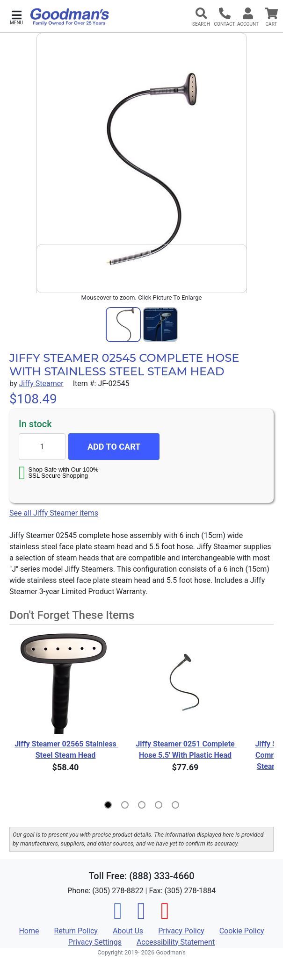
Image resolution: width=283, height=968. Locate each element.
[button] (16, 17)
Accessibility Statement (176, 942)
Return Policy (75, 930)
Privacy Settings (95, 942)
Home (29, 930)
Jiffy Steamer (41, 383)
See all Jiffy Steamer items (53, 513)
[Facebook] (118, 916)
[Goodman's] (69, 17)
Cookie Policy (241, 930)
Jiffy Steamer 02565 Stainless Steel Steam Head (66, 749)
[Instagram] (141, 916)
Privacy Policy (181, 930)
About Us (128, 930)
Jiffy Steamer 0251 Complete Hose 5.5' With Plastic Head (186, 749)
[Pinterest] (165, 916)
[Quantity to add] (42, 446)
